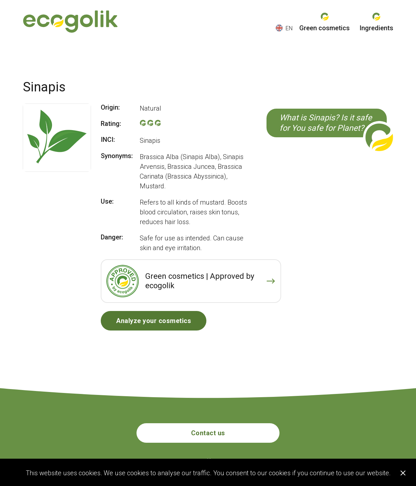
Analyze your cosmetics (153, 321)
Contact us (208, 433)
